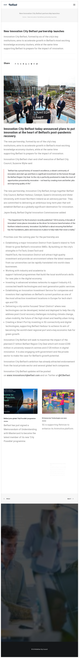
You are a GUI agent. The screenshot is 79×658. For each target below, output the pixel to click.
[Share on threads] (20, 64)
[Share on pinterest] (23, 64)
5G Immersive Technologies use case (56, 414)
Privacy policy (9, 561)
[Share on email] (36, 64)
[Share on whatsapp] (28, 64)
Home (24, 17)
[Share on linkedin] (26, 64)
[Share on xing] (34, 64)
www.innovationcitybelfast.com (23, 375)
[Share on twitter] (18, 64)
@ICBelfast (64, 375)
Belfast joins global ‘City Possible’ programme (20, 417)
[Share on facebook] (15, 64)
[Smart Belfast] (10, 5)
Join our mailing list (11, 566)
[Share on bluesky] (31, 64)
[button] (74, 5)
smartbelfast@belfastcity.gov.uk (11, 591)
